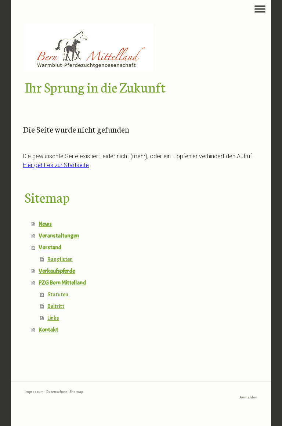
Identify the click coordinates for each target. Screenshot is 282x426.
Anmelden (248, 397)
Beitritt (55, 306)
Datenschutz (56, 391)
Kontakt (48, 329)
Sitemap (76, 391)
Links (53, 318)
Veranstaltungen (59, 235)
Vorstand (50, 247)
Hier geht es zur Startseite (56, 165)
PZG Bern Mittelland (62, 282)
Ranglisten (60, 259)
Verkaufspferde (57, 271)
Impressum (34, 391)
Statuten (57, 294)
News (45, 224)
